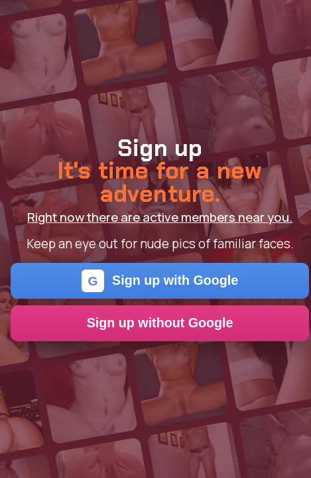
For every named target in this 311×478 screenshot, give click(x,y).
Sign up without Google (160, 322)
